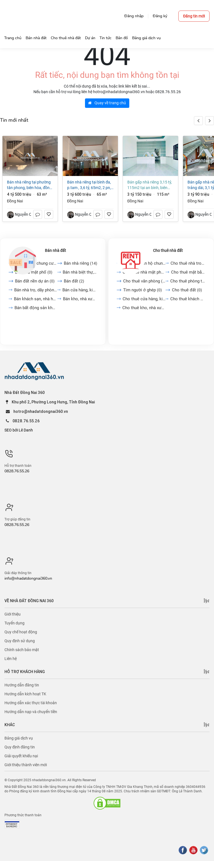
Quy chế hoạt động (20, 632)
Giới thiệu (12, 614)
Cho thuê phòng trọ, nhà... (187, 281)
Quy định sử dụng (19, 641)
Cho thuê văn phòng (144, 281)
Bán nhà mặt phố (33, 272)
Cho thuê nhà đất (168, 250)
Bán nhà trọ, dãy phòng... (35, 289)
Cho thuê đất (187, 289)
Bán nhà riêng (80, 263)
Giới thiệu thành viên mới (25, 765)
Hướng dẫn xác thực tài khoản (30, 703)
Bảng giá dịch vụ (18, 738)
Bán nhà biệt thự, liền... (80, 272)
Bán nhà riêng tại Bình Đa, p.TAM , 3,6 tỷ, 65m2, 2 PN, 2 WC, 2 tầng (89, 185)
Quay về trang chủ (107, 103)
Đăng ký (160, 16)
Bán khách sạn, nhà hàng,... (35, 298)
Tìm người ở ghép (142, 289)
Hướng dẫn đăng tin (21, 685)
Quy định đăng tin (19, 747)
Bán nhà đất (55, 250)
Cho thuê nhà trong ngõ (188, 263)
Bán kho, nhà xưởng (80, 298)
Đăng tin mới (194, 16)
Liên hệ (10, 658)
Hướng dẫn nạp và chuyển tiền (30, 711)
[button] (209, 120)
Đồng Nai (15, 201)
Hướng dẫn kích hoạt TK (25, 694)
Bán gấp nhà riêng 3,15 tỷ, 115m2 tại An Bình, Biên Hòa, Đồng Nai (149, 185)
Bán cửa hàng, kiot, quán (79, 289)
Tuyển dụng (14, 623)
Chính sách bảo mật (21, 649)
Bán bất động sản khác (35, 307)
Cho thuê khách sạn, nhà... (187, 298)
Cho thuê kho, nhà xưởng (144, 307)
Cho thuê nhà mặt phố (144, 272)
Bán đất (74, 281)
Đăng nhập (134, 16)
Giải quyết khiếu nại (21, 756)
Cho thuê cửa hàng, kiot (144, 298)
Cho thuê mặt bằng (188, 272)
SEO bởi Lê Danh (18, 430)
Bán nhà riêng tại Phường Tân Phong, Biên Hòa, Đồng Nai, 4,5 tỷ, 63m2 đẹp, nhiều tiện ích (30, 185)
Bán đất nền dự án (35, 281)
